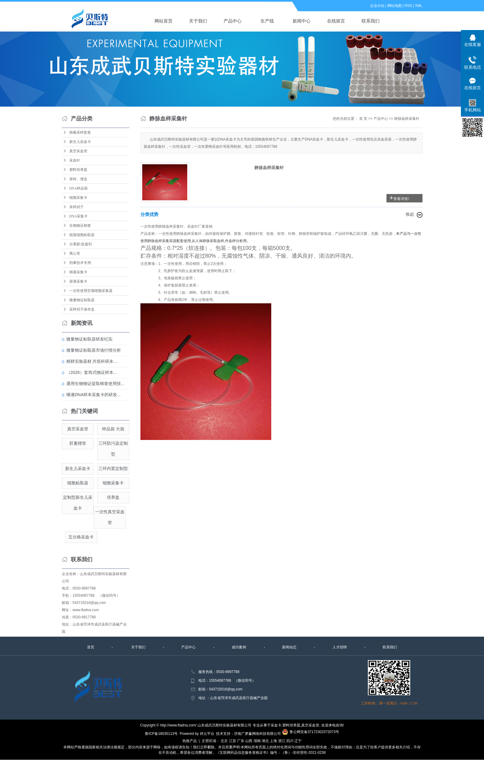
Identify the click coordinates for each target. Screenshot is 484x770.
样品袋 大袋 (113, 428)
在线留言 (336, 20)
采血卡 (276, 725)
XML (418, 6)
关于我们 (198, 20)
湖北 (265, 741)
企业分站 (377, 6)
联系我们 (371, 20)
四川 (289, 741)
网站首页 (164, 20)
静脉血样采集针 (406, 119)
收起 (410, 214)
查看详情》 (402, 199)
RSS (408, 6)
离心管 (74, 253)
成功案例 (239, 647)
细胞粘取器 (77, 482)
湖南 (257, 741)
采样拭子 (76, 207)
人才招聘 (339, 647)
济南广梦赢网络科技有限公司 (257, 734)
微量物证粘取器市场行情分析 (93, 350)
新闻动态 (289, 647)
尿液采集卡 (78, 281)
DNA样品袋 (78, 188)
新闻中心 (302, 20)
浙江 (281, 741)
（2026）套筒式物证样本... (91, 372)
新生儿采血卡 (80, 142)
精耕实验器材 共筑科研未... (91, 361)
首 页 (363, 119)
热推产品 (189, 741)
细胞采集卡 (78, 198)
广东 (240, 741)
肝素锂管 (77, 443)
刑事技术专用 (80, 263)
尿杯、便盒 (78, 179)
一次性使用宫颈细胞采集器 (91, 291)
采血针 (74, 160)
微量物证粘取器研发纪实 (89, 339)
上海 (273, 741)
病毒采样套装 (80, 132)
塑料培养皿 (78, 170)
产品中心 (233, 20)
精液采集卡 (78, 272)
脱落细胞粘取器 (82, 235)
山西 (248, 741)
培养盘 (113, 497)
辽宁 (298, 741)
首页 (90, 647)
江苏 (232, 741)
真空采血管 (78, 151)
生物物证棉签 (80, 225)
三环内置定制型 (113, 468)
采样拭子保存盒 (82, 309)
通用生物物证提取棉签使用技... (95, 383)
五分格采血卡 (81, 537)
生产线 (267, 20)
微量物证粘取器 (82, 300)
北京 (224, 741)
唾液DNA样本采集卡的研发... (93, 394)
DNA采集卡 (78, 216)
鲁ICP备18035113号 (161, 734)
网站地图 (394, 6)
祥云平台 (207, 734)
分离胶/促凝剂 (80, 244)
